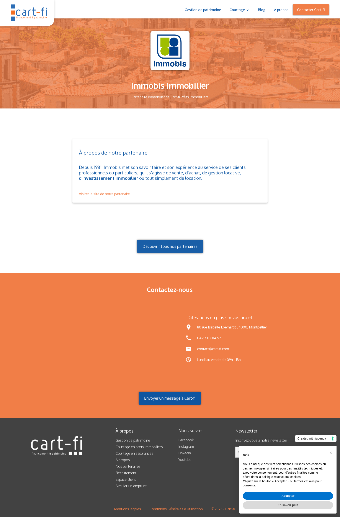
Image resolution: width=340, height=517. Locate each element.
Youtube (181, 459)
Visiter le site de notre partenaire (104, 197)
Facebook (182, 440)
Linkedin (181, 453)
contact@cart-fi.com (213, 349)
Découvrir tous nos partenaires (170, 251)
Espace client (126, 483)
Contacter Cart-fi (311, 9)
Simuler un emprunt (131, 489)
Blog (261, 9)
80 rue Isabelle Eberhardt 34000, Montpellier (232, 327)
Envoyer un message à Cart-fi (166, 398)
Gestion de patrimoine (203, 9)
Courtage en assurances (134, 457)
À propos (281, 9)
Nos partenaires (128, 470)
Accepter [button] (287, 495)
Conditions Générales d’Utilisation (176, 509)
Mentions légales (127, 509)
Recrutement (126, 476)
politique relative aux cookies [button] (281, 477)
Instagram (182, 446)
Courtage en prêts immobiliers (139, 450)
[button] (239, 9)
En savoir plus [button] (288, 505)
